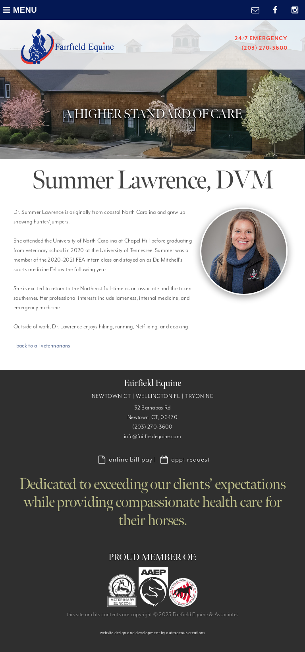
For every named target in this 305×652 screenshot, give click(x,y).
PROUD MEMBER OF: (152, 557)
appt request (183, 460)
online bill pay (123, 460)
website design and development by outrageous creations (152, 632)
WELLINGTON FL (158, 396)
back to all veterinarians (43, 346)
